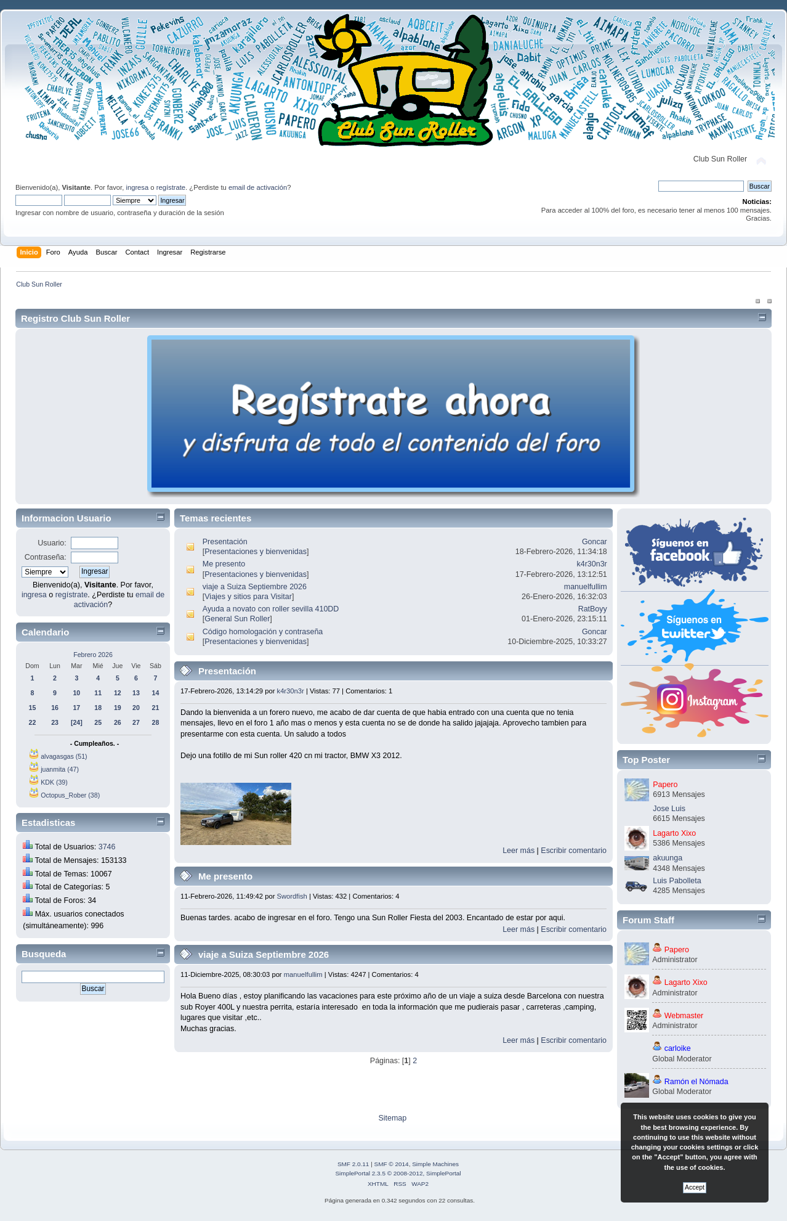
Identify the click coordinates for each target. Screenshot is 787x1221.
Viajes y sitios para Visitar (248, 596)
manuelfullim (585, 586)
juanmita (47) (60, 769)
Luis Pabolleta (677, 880)
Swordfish (292, 896)
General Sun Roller (237, 619)
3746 (107, 847)
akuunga (667, 858)
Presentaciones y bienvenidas (255, 551)
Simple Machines (435, 1164)
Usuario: (52, 543)
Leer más (518, 850)
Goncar (594, 541)
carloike (677, 1048)
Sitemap (392, 1118)
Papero (665, 784)
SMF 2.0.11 (353, 1164)
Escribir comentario (574, 850)
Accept (694, 1187)
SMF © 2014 (391, 1164)
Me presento (224, 564)
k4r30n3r (592, 564)
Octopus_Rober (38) (70, 795)
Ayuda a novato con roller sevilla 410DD (271, 609)
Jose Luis (669, 808)
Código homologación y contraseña (263, 631)
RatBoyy (592, 609)
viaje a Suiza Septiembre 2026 (255, 586)
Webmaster (684, 1015)
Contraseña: (46, 557)
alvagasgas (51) (64, 756)
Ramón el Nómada (696, 1081)
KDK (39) (54, 782)
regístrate (170, 187)
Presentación (225, 541)
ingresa (137, 187)
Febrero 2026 (93, 654)
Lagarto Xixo (674, 833)
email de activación (257, 187)
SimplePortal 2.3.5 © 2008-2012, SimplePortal (398, 1173)
